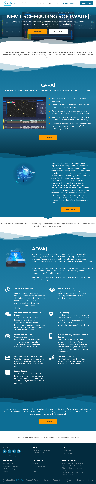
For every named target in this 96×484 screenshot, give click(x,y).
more (6, 471)
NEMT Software (20, 480)
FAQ (51, 3)
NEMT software (31, 301)
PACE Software (8, 463)
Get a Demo (47, 137)
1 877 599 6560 (68, 3)
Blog (57, 3)
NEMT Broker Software (10, 466)
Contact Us (66, 456)
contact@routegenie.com (71, 450)
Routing (35, 463)
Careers (46, 480)
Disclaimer (80, 480)
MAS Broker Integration (10, 469)
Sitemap (90, 480)
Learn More (37, 31)
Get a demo (86, 3)
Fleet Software (38, 469)
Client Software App (39, 466)
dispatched (56, 107)
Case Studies (42, 3)
